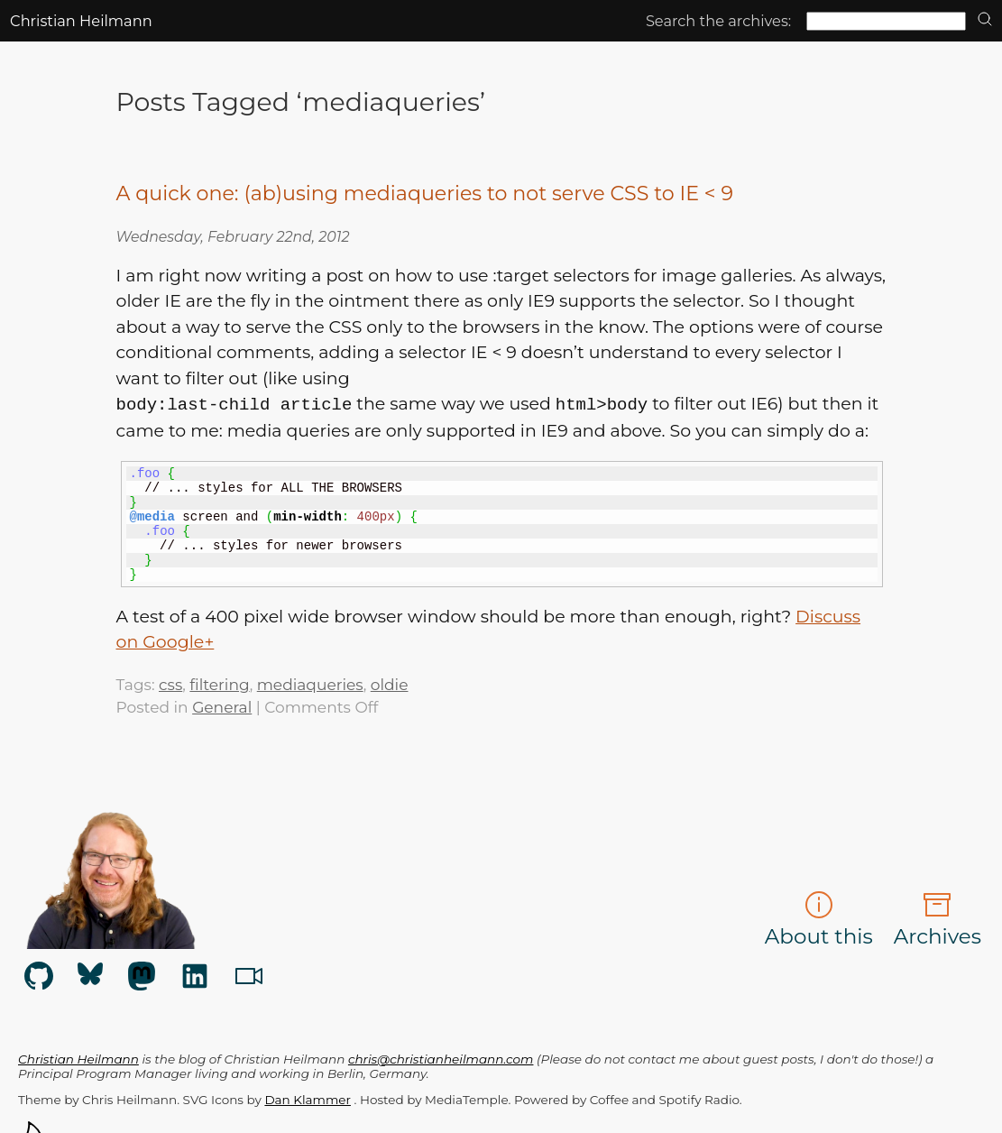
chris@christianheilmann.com (441, 1059)
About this (819, 919)
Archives (937, 919)
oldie (390, 684)
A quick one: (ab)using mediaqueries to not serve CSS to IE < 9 (424, 193)
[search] (985, 20)
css (170, 684)
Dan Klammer (307, 1099)
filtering (219, 684)
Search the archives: (718, 21)
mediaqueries (310, 684)
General (222, 706)
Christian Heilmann (81, 21)
